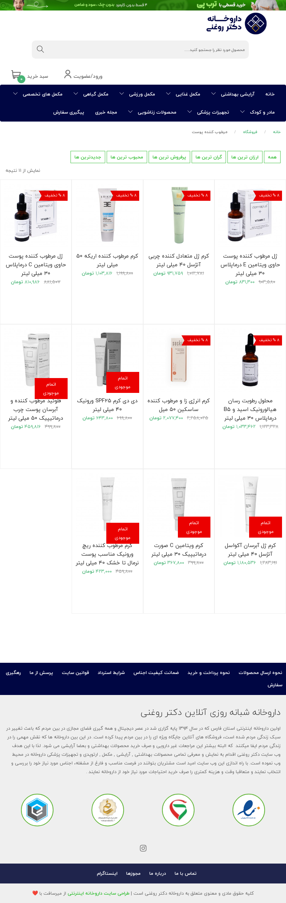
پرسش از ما (41, 673)
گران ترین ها (209, 157)
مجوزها (133, 873)
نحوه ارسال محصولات (260, 673)
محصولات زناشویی (152, 112)
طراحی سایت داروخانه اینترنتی (98, 893)
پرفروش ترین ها (169, 157)
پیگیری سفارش (68, 112)
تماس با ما (186, 873)
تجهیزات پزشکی (208, 112)
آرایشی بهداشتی (233, 94)
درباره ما (157, 873)
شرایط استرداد (111, 673)
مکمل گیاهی (90, 94)
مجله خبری (106, 112)
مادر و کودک (257, 112)
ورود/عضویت (83, 76)
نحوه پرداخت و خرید (209, 673)
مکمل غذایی (183, 94)
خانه (270, 94)
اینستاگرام (107, 873)
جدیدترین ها (87, 157)
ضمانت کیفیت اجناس (156, 673)
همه (272, 157)
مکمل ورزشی (137, 94)
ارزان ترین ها (245, 157)
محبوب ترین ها (127, 157)
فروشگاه (250, 131)
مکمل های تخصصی (38, 94)
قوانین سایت (75, 673)
